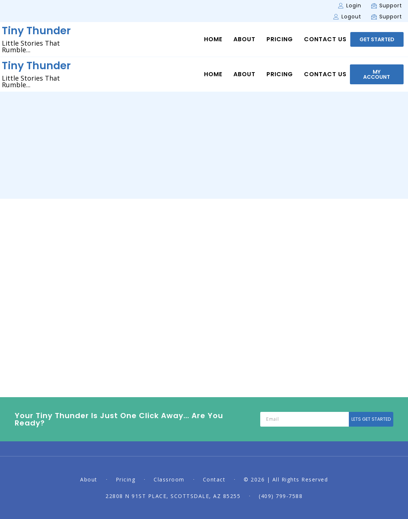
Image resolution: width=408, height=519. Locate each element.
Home (213, 39)
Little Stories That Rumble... (31, 46)
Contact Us (325, 39)
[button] (377, 39)
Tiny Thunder (36, 31)
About (244, 39)
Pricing (279, 39)
